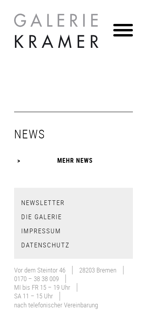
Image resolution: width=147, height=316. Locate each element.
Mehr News (75, 160)
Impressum (41, 230)
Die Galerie (41, 216)
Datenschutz (45, 244)
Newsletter (43, 202)
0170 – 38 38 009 (36, 278)
